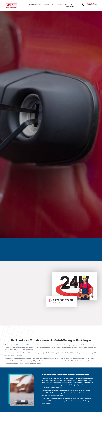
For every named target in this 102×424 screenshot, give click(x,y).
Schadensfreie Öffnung (50, 4)
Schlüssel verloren (63, 4)
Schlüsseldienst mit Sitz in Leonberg (26, 345)
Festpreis (72, 4)
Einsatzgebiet (69, 6)
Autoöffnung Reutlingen (35, 4)
